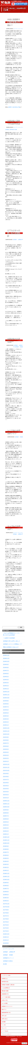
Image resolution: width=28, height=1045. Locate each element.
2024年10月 (6, 661)
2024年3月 (6, 682)
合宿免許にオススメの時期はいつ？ (12, 644)
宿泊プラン (4, 1009)
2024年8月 (6, 667)
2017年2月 (6, 931)
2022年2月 (6, 758)
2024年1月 (6, 688)
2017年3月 (6, 928)
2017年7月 (6, 916)
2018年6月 (6, 891)
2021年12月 (6, 764)
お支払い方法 (4, 1000)
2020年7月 (6, 816)
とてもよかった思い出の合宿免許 (13, 233)
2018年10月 (6, 879)
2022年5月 (6, 749)
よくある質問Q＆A (6, 987)
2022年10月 (6, 734)
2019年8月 (6, 849)
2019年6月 (6, 855)
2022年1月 (6, 761)
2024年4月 (6, 679)
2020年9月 (6, 810)
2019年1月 (6, 870)
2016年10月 (6, 934)
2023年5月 (6, 713)
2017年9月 (6, 909)
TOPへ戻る (24, 1043)
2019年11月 (6, 840)
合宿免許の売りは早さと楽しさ (11, 641)
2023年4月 (6, 716)
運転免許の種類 (5, 990)
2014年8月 (6, 943)
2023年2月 (6, 722)
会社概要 (4, 1021)
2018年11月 (6, 876)
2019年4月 (6, 861)
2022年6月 (6, 746)
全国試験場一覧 (5, 994)
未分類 (5, 964)
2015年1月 (6, 940)
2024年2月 (6, 685)
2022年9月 (6, 737)
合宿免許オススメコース (7, 1006)
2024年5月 (6, 676)
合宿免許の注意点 (8, 961)
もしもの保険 (4, 1003)
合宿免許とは (4, 978)
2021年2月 (6, 794)
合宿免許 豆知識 (19, 346)
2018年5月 (6, 894)
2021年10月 (6, 770)
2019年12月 (6, 837)
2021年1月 (6, 797)
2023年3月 (6, 719)
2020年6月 (6, 819)
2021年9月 (6, 773)
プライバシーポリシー (6, 1034)
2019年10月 (6, 843)
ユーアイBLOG (5, 1031)
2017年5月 (6, 922)
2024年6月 (6, 673)
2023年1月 (6, 725)
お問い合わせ (4, 1018)
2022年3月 (6, 755)
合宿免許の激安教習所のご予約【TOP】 (14, 1036)
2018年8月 (6, 885)
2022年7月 (6, 743)
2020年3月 (6, 828)
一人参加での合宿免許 (9, 638)
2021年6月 (6, 782)
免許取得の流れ (5, 981)
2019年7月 (6, 852)
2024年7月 (6, 670)
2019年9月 (6, 846)
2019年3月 (6, 864)
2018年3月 (6, 897)
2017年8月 (6, 913)
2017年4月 (6, 925)
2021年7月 (6, 779)
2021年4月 (6, 788)
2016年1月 (6, 937)
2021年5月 (6, 785)
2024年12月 (6, 655)
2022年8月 (6, 740)
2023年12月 (6, 691)
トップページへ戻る (6, 975)
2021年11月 (6, 767)
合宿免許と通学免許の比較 (11, 129)
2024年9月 (6, 664)
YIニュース (4, 1028)
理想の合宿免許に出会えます (11, 647)
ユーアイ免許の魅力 (6, 997)
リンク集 (4, 1024)
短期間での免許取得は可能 (14, 107)
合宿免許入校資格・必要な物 (8, 984)
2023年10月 (6, 697)
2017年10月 (6, 906)
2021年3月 (6, 791)
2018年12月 (6, 873)
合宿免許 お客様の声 (18, 239)
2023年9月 (6, 700)
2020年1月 (6, 834)
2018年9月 (6, 882)
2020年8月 (6, 813)
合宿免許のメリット (8, 958)
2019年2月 (6, 867)
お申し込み (4, 1015)
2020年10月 (6, 806)
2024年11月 (6, 658)
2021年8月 (6, 776)
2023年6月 (6, 710)
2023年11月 (6, 694)
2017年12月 (6, 903)
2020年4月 (6, 825)
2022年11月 (6, 731)
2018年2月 (6, 900)
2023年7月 (6, 707)
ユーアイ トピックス (18, 28)
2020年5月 (6, 822)
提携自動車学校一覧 (6, 1012)
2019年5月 (6, 858)
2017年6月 (6, 919)
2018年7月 (6, 888)
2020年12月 (6, 800)
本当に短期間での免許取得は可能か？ (13, 22)
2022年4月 (6, 752)
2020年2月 (6, 831)
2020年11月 (6, 803)
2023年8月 (6, 703)
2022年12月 (6, 728)
